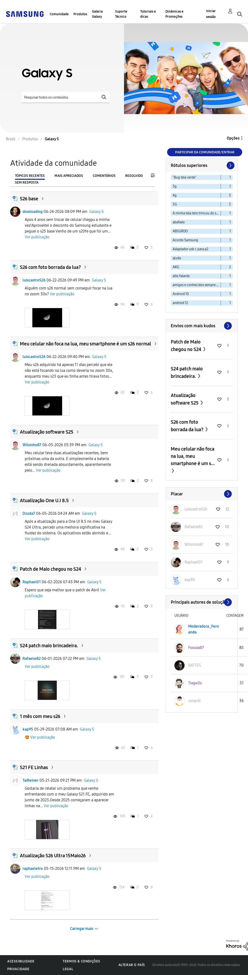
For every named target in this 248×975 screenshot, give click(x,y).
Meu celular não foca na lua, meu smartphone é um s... (193, 456)
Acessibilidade (20, 961)
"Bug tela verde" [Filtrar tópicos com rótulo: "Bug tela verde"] (184, 177)
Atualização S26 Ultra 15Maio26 (53, 855)
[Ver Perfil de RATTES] (194, 665)
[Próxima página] (230, 165)
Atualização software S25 (46, 432)
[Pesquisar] (65, 97)
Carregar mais (81, 928)
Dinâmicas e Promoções (174, 14)
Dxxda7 (29, 513)
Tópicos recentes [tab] (30, 176)
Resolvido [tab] (134, 176)
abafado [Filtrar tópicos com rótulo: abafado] (179, 222)
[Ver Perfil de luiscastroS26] (196, 509)
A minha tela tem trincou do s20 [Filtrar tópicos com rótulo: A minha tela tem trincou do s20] (196, 213)
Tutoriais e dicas (148, 14)
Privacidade (18, 969)
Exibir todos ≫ (202, 325)
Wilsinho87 (32, 445)
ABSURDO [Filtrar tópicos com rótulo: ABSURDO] (180, 231)
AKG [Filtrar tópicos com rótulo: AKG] (176, 267)
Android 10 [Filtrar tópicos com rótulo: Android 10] (181, 294)
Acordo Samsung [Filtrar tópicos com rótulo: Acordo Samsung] (185, 240)
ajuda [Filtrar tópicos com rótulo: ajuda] (177, 258)
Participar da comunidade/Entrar (204, 152)
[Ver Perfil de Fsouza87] (196, 647)
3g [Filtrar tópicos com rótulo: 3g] (175, 186)
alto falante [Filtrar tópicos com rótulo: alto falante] (181, 276)
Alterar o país (131, 965)
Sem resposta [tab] (27, 182)
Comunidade (59, 14)
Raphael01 (32, 582)
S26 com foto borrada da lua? (50, 267)
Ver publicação (37, 237)
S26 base (29, 199)
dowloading (33, 211)
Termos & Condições (81, 961)
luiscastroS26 (34, 280)
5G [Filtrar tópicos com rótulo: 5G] (175, 204)
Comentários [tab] (104, 176)
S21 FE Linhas (34, 767)
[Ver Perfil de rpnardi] (194, 700)
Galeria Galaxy (97, 14)
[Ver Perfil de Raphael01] (193, 562)
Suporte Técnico (121, 14)
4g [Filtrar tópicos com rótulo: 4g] (175, 195)
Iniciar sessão (211, 14)
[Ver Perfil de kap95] (190, 579)
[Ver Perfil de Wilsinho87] (194, 544)
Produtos (80, 14)
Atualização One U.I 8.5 (44, 500)
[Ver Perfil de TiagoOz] (195, 683)
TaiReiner (31, 780)
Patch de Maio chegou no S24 (50, 569)
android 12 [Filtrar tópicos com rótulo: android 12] (180, 303)
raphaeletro (33, 868)
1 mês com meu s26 (40, 716)
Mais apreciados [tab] (68, 176)
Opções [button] (233, 138)
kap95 (28, 729)
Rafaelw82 (32, 658)
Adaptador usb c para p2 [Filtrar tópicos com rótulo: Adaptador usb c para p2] (190, 249)
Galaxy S (96, 211)
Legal (68, 969)
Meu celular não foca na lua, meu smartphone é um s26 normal (85, 344)
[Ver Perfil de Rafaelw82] (193, 526)
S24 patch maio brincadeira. (49, 645)
